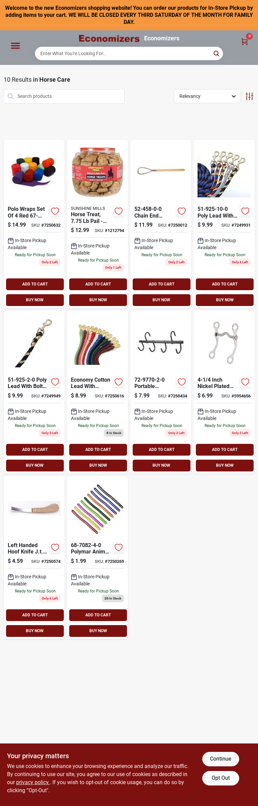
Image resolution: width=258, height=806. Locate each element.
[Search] (217, 53)
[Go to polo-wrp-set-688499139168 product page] (34, 224)
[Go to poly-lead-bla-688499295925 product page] (34, 392)
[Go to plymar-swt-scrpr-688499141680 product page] (97, 557)
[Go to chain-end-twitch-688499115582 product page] (160, 224)
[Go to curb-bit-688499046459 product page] (224, 392)
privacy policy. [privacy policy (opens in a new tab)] (33, 782)
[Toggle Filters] (249, 96)
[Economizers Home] (109, 38)
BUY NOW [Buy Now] (35, 300)
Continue (220, 759)
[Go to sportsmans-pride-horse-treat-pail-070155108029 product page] (97, 224)
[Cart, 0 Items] (244, 41)
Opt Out (221, 778)
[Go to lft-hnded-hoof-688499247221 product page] (34, 557)
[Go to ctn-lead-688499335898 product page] (97, 392)
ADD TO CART (35, 284)
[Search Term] (129, 53)
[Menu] (15, 46)
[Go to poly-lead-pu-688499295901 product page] (224, 224)
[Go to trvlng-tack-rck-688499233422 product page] (160, 392)
